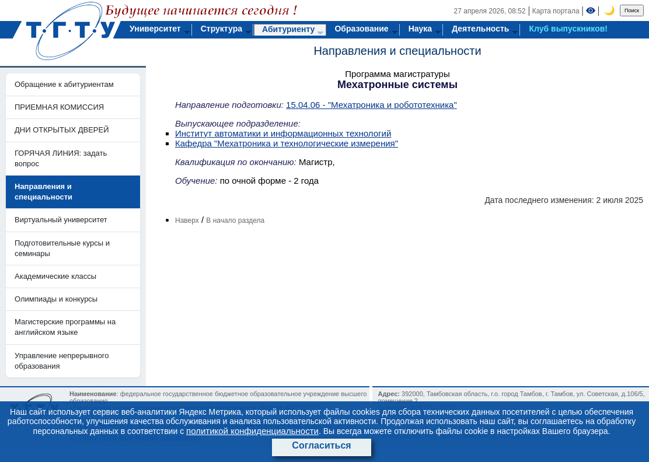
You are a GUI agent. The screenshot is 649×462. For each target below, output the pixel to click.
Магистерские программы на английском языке (65, 327)
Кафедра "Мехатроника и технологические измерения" (286, 143)
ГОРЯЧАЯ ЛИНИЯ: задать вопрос (61, 158)
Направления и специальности (397, 50)
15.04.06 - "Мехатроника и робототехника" (371, 105)
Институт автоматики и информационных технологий (283, 133)
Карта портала (556, 11)
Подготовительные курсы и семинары (62, 248)
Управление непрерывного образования (62, 360)
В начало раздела (235, 220)
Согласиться (321, 445)
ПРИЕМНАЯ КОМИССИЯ (59, 107)
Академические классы (55, 276)
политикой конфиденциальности (252, 431)
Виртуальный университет (61, 219)
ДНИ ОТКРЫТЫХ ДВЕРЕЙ (62, 129)
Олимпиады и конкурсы (56, 299)
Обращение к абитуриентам (64, 84)
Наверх (187, 220)
